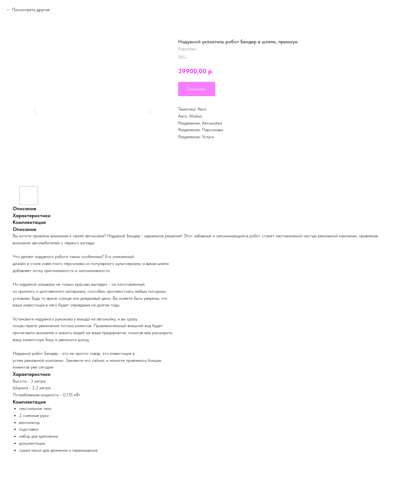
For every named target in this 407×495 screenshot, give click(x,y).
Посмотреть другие (31, 9)
